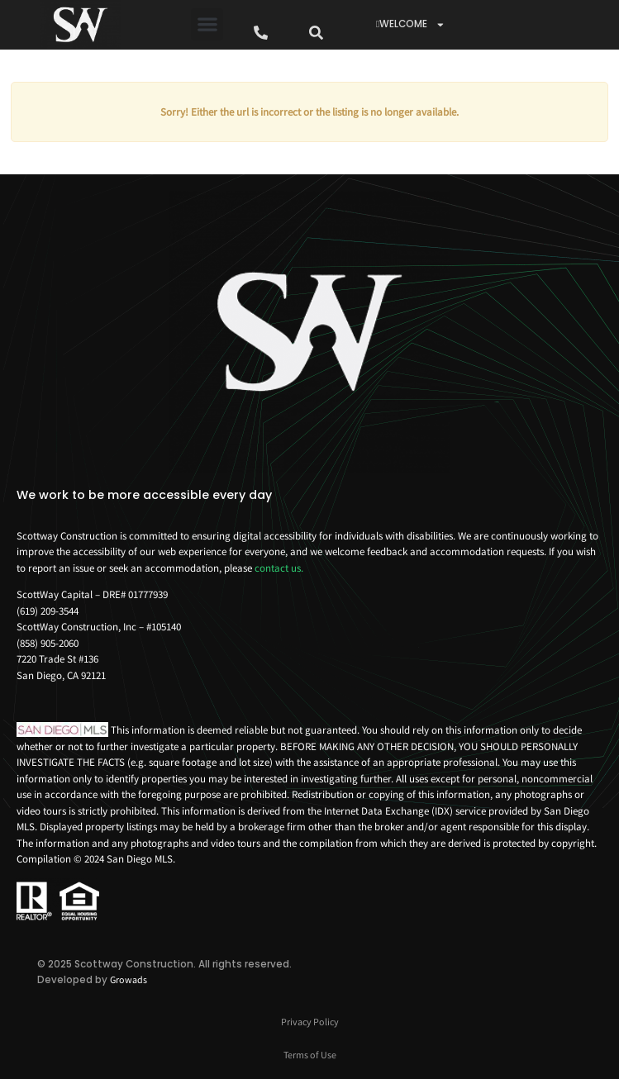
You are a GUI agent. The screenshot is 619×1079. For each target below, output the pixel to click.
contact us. (279, 568)
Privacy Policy (310, 1021)
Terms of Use (309, 1054)
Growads (128, 979)
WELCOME (410, 25)
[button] (207, 24)
